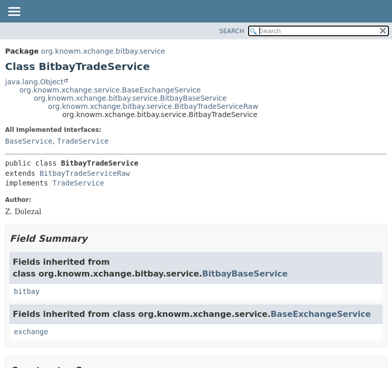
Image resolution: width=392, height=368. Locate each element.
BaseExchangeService (321, 314)
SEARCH (231, 31)
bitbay (27, 291)
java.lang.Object (34, 82)
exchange (31, 332)
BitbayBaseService (244, 274)
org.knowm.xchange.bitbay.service (103, 51)
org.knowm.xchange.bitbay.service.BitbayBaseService (130, 98)
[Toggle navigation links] (13, 12)
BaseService (29, 141)
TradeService (83, 141)
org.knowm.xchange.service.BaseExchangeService (110, 90)
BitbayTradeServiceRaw (84, 173)
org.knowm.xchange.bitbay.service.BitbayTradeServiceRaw (153, 106)
